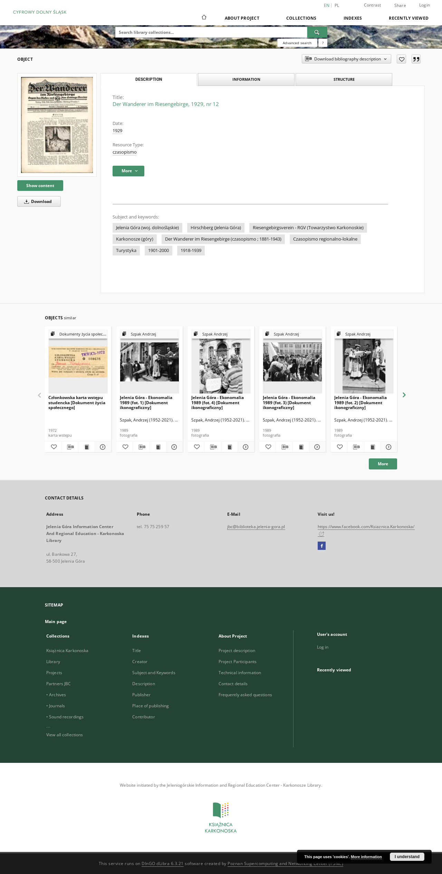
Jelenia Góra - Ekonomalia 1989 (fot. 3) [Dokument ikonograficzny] (289, 402)
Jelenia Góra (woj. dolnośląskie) (147, 228)
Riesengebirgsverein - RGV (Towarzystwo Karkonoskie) (308, 228)
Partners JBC (58, 684)
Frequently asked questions (245, 695)
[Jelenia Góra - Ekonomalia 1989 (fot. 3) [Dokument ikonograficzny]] (292, 362)
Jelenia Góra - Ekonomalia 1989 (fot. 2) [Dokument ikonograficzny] (360, 402)
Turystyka (126, 250)
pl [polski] (337, 5)
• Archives (56, 695)
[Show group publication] (78, 334)
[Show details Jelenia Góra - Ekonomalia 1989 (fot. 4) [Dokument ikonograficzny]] (245, 447)
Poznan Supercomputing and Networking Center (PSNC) (285, 863)
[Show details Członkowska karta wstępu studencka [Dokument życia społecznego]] (102, 447)
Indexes (353, 18)
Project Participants (238, 661)
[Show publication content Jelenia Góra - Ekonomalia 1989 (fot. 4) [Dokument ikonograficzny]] (229, 447)
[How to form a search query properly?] (322, 43)
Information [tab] (246, 79)
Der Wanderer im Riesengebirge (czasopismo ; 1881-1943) (223, 239)
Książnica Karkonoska (67, 650)
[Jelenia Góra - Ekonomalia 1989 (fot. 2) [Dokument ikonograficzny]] (364, 362)
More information (366, 857)
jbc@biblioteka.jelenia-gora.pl (256, 527)
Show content (40, 185)
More (383, 464)
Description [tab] (148, 79)
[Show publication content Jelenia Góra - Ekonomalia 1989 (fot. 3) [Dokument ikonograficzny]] (301, 447)
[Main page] (203, 18)
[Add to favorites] (401, 59)
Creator (139, 661)
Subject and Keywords (153, 673)
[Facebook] (322, 546)
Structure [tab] (344, 79)
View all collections (64, 735)
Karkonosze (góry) (134, 239)
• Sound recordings (65, 717)
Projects (54, 673)
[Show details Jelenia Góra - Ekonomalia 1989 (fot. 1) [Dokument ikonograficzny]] (173, 447)
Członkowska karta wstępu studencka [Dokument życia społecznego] (76, 402)
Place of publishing (150, 706)
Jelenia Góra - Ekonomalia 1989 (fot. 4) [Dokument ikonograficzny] (217, 402)
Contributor (143, 717)
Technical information (240, 673)
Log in (323, 647)
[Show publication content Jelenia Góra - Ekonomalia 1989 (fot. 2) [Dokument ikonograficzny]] (372, 447)
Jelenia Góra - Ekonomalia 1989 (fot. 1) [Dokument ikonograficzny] (146, 402)
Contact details (233, 684)
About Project (242, 18)
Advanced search (297, 42)
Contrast (372, 5)
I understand (407, 856)
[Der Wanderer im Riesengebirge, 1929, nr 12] (57, 125)
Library (53, 661)
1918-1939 (191, 250)
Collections (301, 18)
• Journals (55, 706)
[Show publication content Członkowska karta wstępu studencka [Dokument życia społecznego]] (86, 447)
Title (136, 650)
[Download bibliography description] (69, 447)
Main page (56, 621)
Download (37, 201)
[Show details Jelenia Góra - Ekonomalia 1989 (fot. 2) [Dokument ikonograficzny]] (388, 447)
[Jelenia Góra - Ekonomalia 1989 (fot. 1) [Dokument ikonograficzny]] (149, 362)
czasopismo (125, 152)
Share (400, 5)
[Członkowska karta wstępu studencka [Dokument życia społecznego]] (78, 362)
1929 (117, 131)
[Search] (317, 32)
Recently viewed (409, 18)
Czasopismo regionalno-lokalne (325, 239)
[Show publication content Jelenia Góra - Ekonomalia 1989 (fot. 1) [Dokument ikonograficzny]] (158, 447)
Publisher (141, 695)
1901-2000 (158, 250)
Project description (237, 650)
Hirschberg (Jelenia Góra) (216, 228)
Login (424, 5)
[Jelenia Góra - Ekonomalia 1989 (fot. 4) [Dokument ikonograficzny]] (221, 362)
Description (143, 684)
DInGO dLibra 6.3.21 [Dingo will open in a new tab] (163, 863)
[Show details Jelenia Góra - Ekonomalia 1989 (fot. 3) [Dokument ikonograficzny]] (316, 447)
